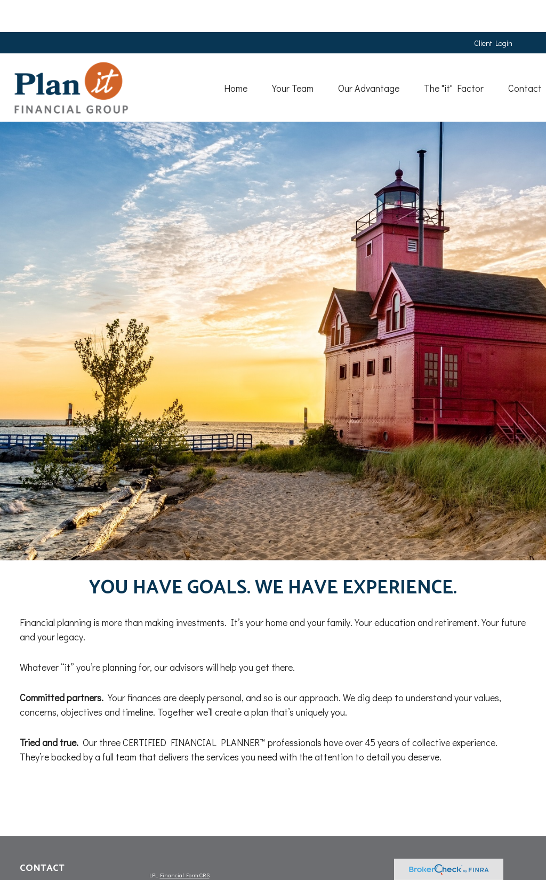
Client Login (493, 11)
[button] (216, 55)
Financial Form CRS (185, 875)
